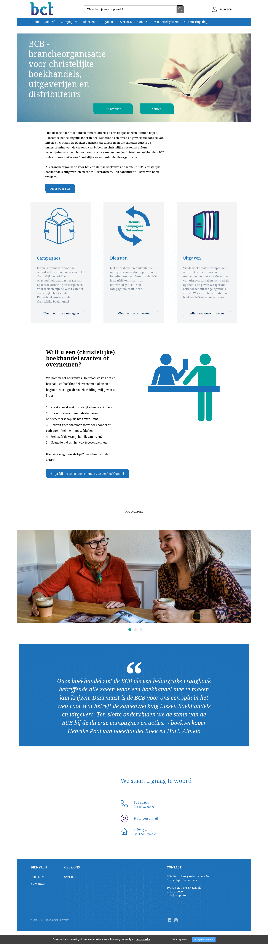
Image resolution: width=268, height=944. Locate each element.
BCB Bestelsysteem (166, 22)
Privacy (64, 919)
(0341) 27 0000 (144, 807)
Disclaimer (52, 919)
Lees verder (143, 939)
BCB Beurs (37, 877)
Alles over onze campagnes (60, 313)
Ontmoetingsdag (196, 22)
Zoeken (180, 9)
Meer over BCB (60, 188)
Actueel (50, 22)
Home (35, 22)
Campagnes (69, 22)
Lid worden (111, 109)
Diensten (89, 22)
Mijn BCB (222, 9)
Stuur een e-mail (145, 818)
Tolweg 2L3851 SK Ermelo (145, 832)
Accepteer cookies (203, 939)
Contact (142, 22)
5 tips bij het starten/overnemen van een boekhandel (87, 474)
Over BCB (125, 22)
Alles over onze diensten (134, 313)
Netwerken (38, 883)
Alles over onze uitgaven (207, 313)
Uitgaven (106, 22)
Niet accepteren (179, 939)
